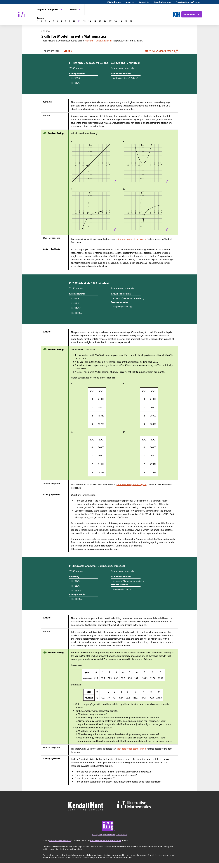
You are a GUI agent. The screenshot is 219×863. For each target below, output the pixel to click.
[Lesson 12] (84, 21)
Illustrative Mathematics (60, 840)
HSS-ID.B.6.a (76, 313)
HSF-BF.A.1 (76, 298)
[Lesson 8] (66, 21)
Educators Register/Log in (188, 2)
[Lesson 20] (125, 21)
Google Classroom (162, 2)
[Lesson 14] (94, 21)
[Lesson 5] (54, 21)
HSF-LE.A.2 (76, 308)
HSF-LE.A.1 (76, 83)
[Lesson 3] (46, 21)
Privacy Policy (98, 834)
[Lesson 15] (100, 21)
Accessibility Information (116, 834)
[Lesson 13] (89, 21)
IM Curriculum (114, 2)
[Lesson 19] (120, 21)
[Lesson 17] (110, 21)
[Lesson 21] (131, 21)
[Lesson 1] (38, 21)
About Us (129, 2)
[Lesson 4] (50, 21)
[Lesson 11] (79, 21)
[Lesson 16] (105, 21)
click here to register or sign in (131, 238)
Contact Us (144, 2)
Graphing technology (122, 306)
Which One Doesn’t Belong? (125, 78)
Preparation (51, 51)
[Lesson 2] (42, 21)
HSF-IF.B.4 (75, 78)
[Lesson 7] (62, 21)
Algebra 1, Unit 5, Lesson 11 (98, 40)
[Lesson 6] (58, 21)
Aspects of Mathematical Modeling (128, 298)
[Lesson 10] (74, 21)
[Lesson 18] (115, 21)
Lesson (68, 51)
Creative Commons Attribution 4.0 (105, 840)
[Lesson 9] (69, 21)
